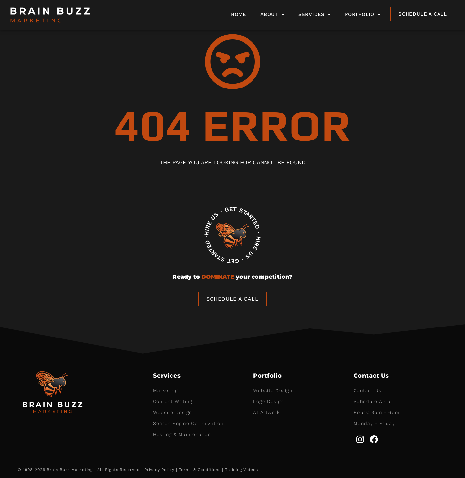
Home (238, 14)
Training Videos (241, 469)
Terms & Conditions (200, 469)
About (272, 14)
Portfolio (363, 14)
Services (314, 14)
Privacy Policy (159, 469)
